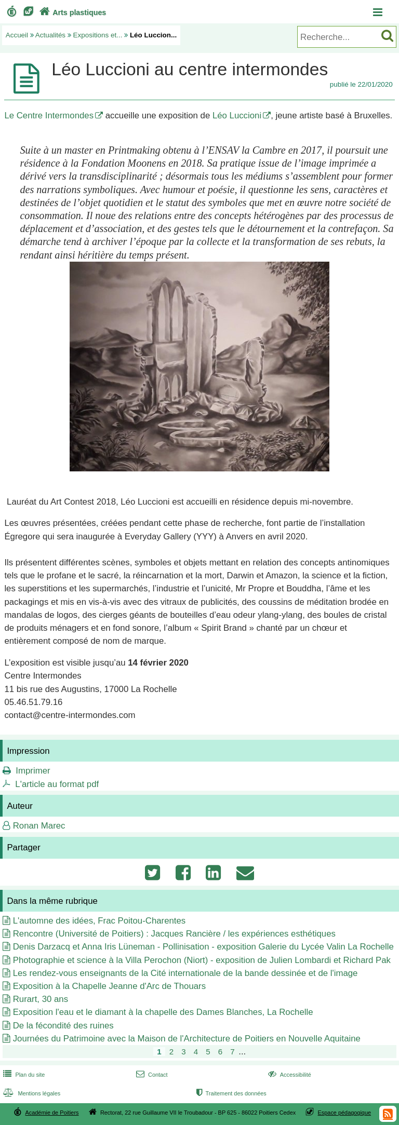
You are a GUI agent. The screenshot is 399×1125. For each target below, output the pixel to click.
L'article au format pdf (57, 784)
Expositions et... (98, 35)
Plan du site (23, 1075)
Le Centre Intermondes (49, 115)
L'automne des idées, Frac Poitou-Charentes (99, 921)
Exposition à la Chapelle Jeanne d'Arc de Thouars (109, 986)
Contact (151, 1075)
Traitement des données (230, 1093)
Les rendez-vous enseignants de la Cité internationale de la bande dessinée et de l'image (185, 973)
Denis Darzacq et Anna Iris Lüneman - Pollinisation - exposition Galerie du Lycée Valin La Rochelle (203, 947)
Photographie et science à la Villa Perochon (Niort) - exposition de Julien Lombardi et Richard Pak (202, 960)
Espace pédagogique (344, 1112)
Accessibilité (288, 1075)
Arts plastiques (72, 12)
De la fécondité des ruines (63, 1026)
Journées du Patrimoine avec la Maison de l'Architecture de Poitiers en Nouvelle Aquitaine (187, 1038)
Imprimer (33, 771)
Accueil (17, 35)
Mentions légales (30, 1093)
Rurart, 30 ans (40, 999)
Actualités (50, 35)
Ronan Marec (39, 826)
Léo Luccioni (236, 115)
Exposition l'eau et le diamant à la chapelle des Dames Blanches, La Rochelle (163, 1012)
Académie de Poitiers (51, 1112)
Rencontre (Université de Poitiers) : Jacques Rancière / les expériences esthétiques (174, 934)
